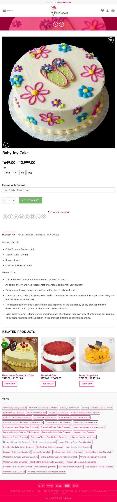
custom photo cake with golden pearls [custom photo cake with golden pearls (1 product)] (89, 427)
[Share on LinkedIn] (32, 216)
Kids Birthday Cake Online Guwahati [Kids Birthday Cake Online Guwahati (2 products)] (18, 447)
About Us (15, 491)
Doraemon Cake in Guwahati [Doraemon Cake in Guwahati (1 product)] (15, 437)
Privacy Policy (69, 491)
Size (4, 168)
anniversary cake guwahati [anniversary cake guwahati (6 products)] (14, 407)
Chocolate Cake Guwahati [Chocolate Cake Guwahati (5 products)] (45, 417)
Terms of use (59, 493)
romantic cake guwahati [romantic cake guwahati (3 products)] (45, 466)
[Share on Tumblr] (38, 216)
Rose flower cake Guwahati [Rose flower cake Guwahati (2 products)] (70, 466)
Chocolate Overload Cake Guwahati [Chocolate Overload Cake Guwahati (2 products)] (74, 417)
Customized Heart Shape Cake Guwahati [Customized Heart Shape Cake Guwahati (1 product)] (20, 427)
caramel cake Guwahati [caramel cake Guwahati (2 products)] (58, 412)
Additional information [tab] (31, 234)
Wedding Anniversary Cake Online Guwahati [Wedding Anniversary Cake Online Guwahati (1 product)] (47, 471)
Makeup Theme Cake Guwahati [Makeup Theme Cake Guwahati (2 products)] (98, 452)
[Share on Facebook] (10, 216)
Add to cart (30, 200)
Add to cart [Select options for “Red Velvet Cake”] (48, 384)
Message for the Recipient (13, 185)
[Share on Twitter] (16, 216)
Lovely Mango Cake (88, 375)
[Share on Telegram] (43, 216)
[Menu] (7, 10)
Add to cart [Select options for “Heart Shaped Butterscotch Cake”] (9, 384)
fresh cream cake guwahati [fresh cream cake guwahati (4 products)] (44, 442)
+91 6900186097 (64, 2)
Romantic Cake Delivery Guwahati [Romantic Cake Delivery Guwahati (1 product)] (17, 466)
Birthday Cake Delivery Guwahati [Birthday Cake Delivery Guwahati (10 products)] (43, 407)
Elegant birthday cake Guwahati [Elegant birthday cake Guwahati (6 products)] (16, 442)
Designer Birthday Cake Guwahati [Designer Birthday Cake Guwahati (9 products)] (56, 432)
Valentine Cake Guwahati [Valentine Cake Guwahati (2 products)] (14, 471)
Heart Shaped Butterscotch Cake (18, 375)
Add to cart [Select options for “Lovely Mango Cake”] (86, 384)
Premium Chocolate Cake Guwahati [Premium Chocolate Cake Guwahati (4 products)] (81, 462)
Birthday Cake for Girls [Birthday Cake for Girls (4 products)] (69, 407)
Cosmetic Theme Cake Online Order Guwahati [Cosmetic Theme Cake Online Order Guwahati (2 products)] (23, 422)
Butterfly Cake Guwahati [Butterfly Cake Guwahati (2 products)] (13, 412)
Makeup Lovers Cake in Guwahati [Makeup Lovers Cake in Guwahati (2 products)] (67, 452)
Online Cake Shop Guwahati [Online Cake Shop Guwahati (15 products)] (15, 462)
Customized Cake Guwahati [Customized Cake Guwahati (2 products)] (85, 422)
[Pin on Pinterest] (27, 216)
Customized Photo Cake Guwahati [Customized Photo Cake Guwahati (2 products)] (55, 427)
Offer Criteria (51, 491)
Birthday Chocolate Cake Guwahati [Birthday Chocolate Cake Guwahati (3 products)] (97, 407)
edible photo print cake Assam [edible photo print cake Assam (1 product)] (83, 437)
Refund (83, 491)
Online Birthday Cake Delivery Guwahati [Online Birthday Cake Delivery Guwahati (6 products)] (20, 457)
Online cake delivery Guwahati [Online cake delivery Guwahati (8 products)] (93, 457)
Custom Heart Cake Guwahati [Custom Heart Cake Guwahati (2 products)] (58, 422)
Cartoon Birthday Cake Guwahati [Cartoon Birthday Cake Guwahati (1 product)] (85, 412)
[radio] (7, 172)
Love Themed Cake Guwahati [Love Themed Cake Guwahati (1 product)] (78, 447)
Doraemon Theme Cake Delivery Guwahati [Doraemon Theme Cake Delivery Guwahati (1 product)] (49, 437)
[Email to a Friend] (21, 216)
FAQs (39, 491)
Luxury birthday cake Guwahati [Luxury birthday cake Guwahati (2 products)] (16, 452)
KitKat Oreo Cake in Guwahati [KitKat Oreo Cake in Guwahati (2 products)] (50, 447)
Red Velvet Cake (48, 375)
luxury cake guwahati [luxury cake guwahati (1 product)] (41, 452)
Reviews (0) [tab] (53, 234)
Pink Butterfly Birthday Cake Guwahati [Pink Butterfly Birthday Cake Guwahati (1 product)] (46, 462)
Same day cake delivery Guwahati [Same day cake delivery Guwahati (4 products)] (98, 466)
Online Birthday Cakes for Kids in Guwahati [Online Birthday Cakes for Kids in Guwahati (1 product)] (59, 457)
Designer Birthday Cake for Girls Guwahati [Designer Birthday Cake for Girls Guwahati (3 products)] (21, 432)
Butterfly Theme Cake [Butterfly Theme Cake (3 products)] (36, 412)
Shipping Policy (97, 491)
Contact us (28, 491)
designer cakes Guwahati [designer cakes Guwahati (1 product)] (84, 432)
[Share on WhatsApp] (5, 216)
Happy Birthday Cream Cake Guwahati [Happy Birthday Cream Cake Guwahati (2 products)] (75, 442)
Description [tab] (9, 234)
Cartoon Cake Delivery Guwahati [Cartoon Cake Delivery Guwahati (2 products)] (17, 417)
